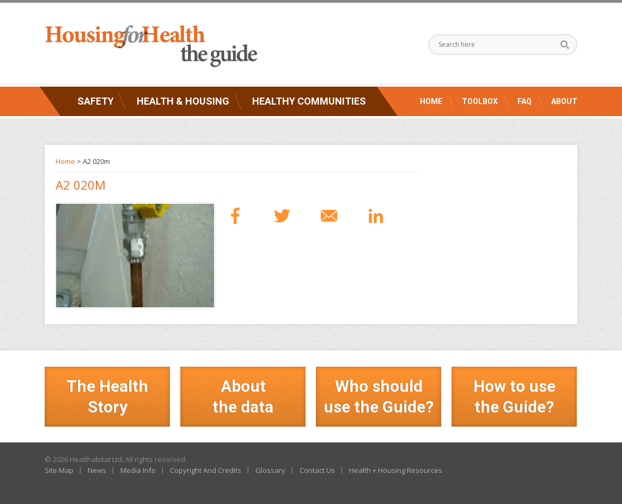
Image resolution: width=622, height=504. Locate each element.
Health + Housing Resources (395, 470)
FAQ (524, 101)
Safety (95, 101)
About (564, 101)
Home (431, 101)
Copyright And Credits (205, 470)
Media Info (138, 470)
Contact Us (317, 470)
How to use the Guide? (514, 396)
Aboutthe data (242, 396)
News (97, 470)
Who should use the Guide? (379, 396)
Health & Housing (183, 101)
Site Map (59, 470)
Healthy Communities (309, 101)
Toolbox (480, 101)
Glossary (270, 470)
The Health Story (107, 396)
